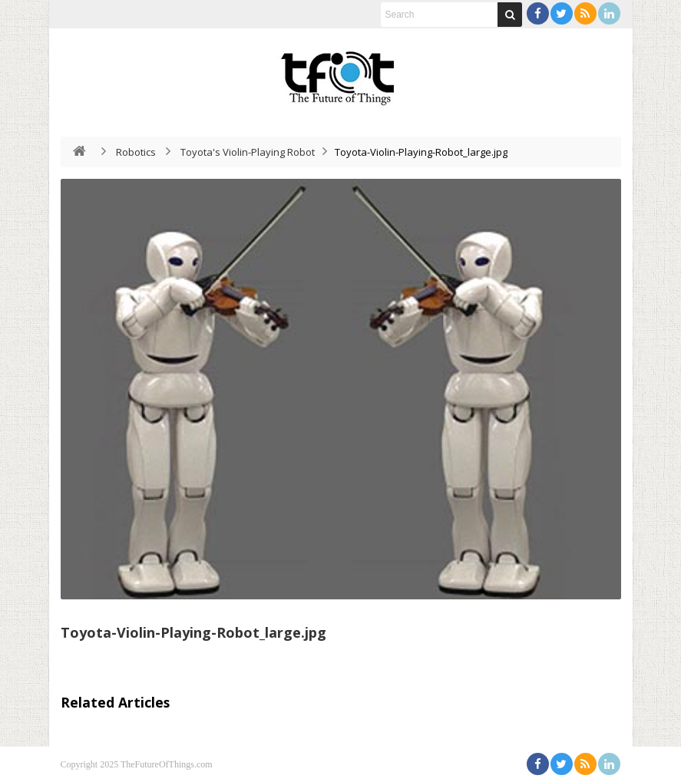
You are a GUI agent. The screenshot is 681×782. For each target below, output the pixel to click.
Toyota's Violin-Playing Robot (247, 152)
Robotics (136, 152)
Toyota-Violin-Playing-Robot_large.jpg (193, 632)
